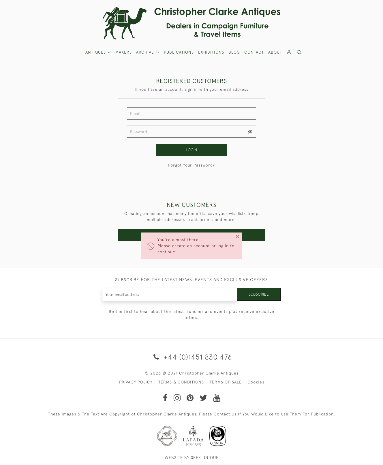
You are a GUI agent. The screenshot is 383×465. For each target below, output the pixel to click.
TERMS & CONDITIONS (181, 382)
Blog (234, 52)
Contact (254, 52)
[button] (299, 52)
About (275, 52)
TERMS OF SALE (226, 382)
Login (191, 150)
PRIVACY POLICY (136, 382)
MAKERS (123, 52)
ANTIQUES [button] (96, 52)
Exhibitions (211, 52)
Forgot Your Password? (191, 165)
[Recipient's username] (169, 294)
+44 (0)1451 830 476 (191, 357)
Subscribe (259, 294)
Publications (179, 52)
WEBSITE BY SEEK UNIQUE (192, 457)
